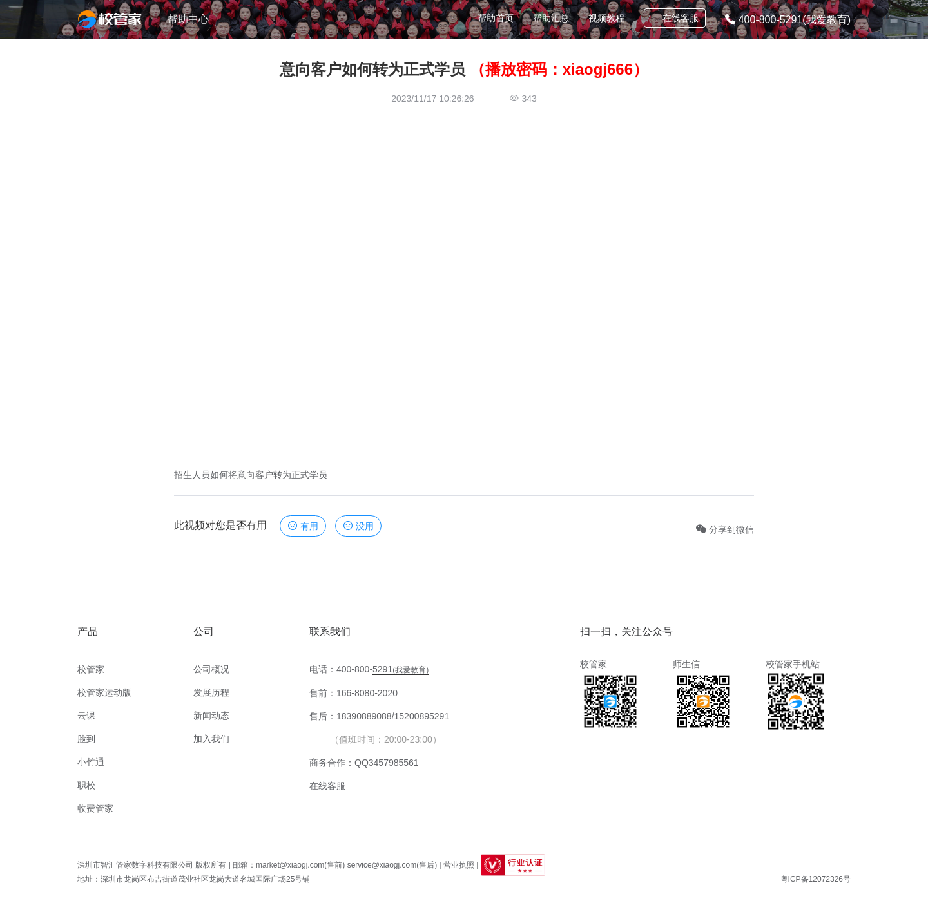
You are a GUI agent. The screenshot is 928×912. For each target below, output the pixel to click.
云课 (86, 715)
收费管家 (95, 808)
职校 (86, 785)
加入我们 (211, 739)
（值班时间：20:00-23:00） (385, 739)
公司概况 (211, 669)
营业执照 (458, 864)
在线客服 (674, 18)
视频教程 (606, 18)
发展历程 (211, 692)
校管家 (90, 669)
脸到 (86, 739)
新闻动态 (211, 715)
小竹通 (90, 762)
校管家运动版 (104, 692)
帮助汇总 (551, 18)
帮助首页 (496, 18)
